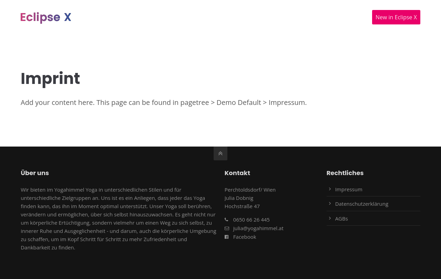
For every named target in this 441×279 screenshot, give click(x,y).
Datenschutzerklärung (362, 203)
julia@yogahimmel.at (258, 228)
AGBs (341, 218)
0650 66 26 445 (251, 219)
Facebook (244, 236)
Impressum (348, 189)
